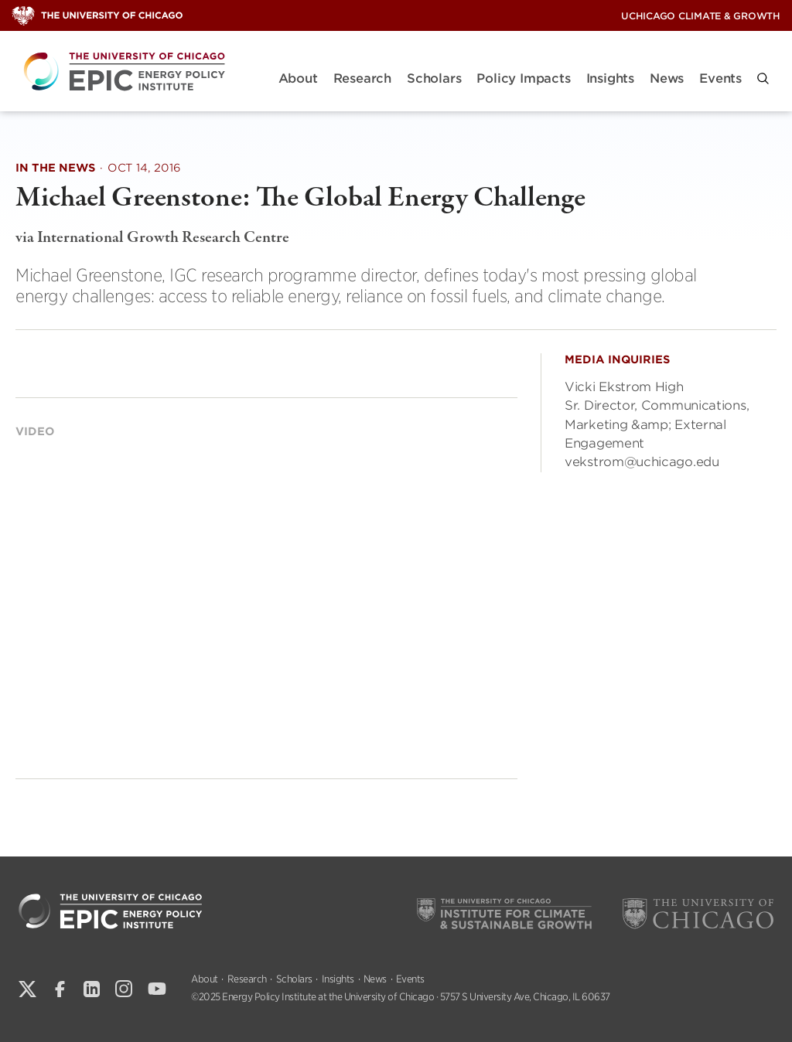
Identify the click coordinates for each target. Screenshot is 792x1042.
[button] (763, 78)
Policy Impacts (523, 78)
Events (720, 78)
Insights (610, 78)
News (667, 78)
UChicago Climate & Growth (700, 16)
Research (362, 78)
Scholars (434, 78)
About (298, 78)
